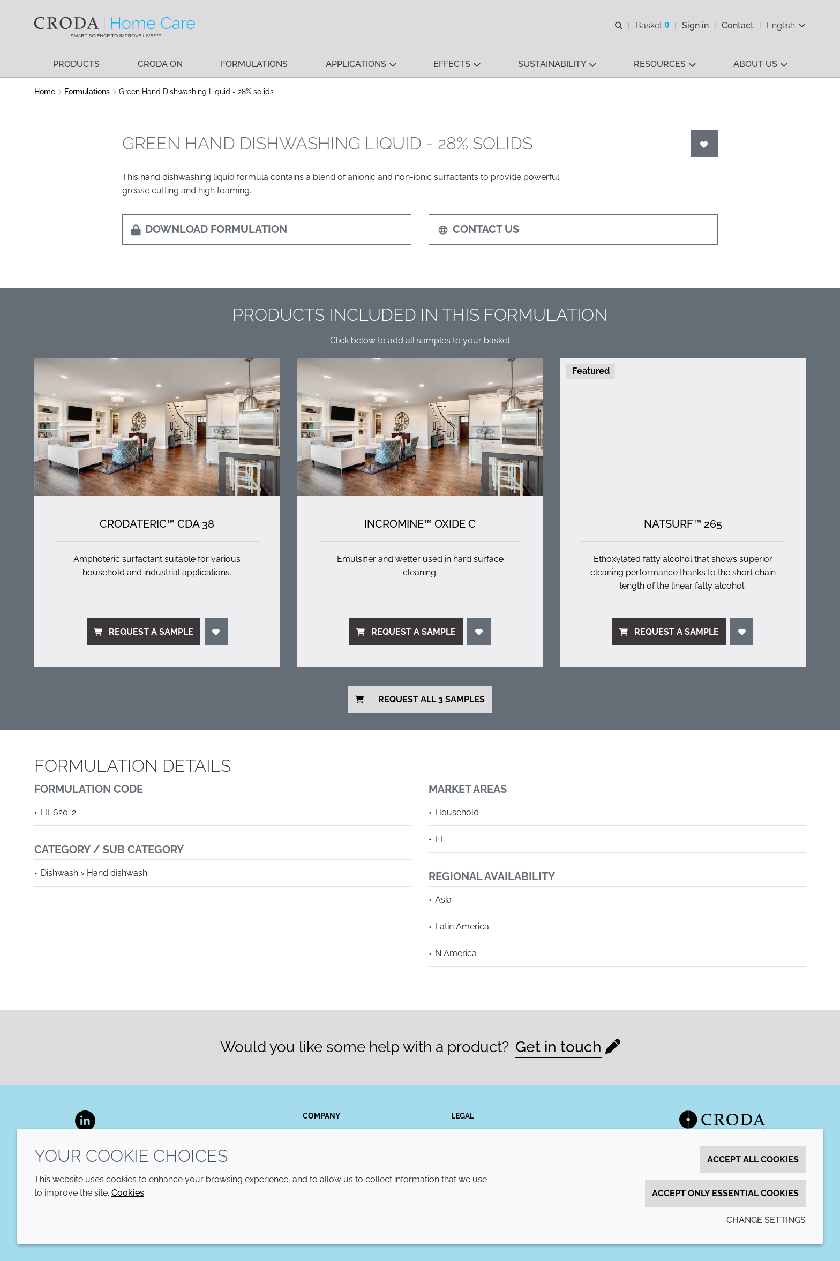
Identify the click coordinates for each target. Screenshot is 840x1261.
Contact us (478, 229)
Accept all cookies (753, 1159)
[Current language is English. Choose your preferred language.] (786, 25)
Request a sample (143, 632)
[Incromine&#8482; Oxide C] (420, 427)
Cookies (127, 1193)
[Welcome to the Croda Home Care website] (116, 23)
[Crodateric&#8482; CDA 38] (157, 427)
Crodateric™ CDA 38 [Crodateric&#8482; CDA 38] (157, 523)
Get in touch (558, 1047)
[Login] (704, 143)
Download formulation (209, 229)
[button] (76, 64)
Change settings (766, 1220)
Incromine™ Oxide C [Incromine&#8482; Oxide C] (420, 523)
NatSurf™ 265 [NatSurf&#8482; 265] (683, 523)
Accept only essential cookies (725, 1193)
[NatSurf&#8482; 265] (683, 427)
